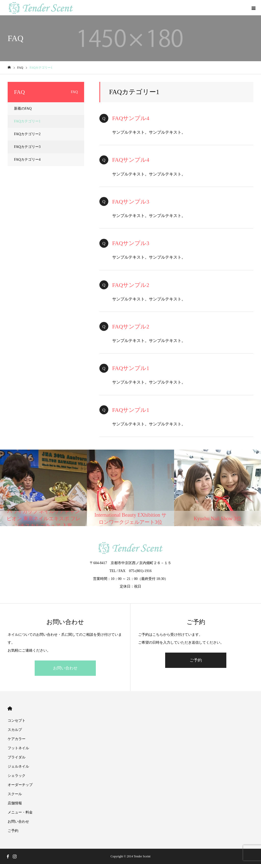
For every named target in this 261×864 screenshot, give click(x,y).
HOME (10, 708)
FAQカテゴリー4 (27, 159)
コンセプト (16, 720)
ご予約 (196, 660)
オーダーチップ (20, 785)
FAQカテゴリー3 (27, 147)
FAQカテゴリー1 (27, 121)
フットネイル (18, 748)
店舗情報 (15, 803)
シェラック (18, 776)
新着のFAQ (23, 108)
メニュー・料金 (20, 812)
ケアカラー (16, 739)
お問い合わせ (65, 668)
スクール (15, 794)
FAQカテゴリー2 (27, 134)
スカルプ (15, 730)
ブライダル (16, 757)
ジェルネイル (18, 766)
